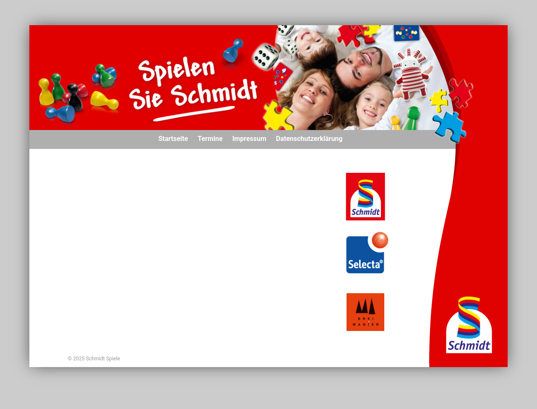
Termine (210, 139)
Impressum (249, 139)
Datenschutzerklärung (309, 139)
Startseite (173, 139)
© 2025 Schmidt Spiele (94, 359)
